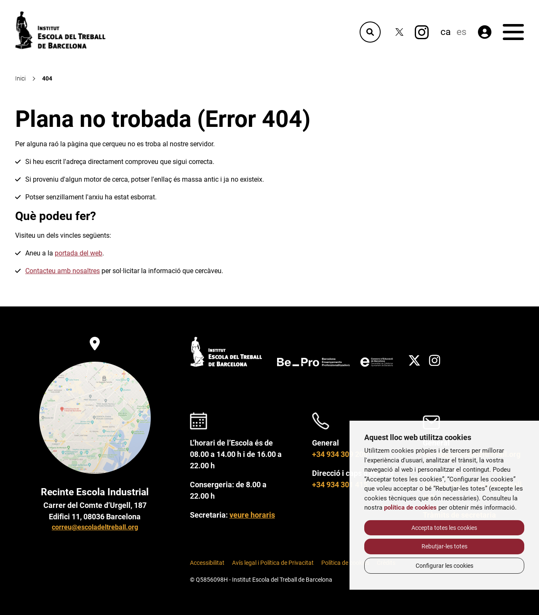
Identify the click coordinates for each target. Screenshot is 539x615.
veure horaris (252, 514)
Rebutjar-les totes (444, 546)
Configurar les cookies (444, 565)
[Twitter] (399, 32)
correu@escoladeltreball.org (95, 527)
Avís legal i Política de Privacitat (273, 563)
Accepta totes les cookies (444, 527)
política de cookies (410, 507)
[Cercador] (370, 32)
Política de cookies (345, 563)
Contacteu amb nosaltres (62, 271)
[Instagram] (421, 32)
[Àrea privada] (484, 32)
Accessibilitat (207, 563)
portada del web (78, 253)
